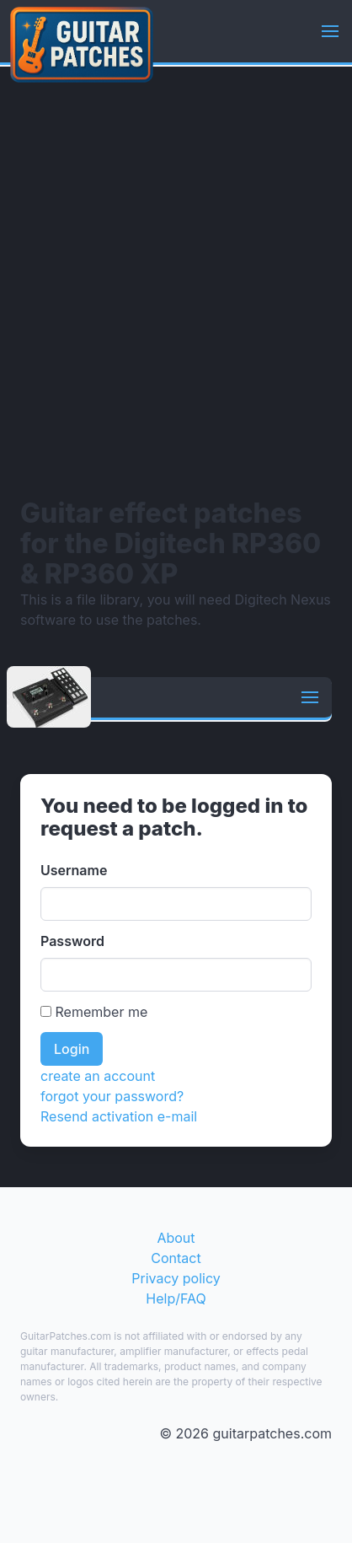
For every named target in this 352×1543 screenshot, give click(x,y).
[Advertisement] (176, 281)
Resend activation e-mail (118, 1116)
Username (73, 870)
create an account (97, 1075)
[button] (330, 31)
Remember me (93, 1011)
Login (71, 1048)
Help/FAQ (175, 1298)
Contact (175, 1258)
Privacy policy (175, 1278)
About (176, 1237)
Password (72, 941)
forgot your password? (112, 1096)
